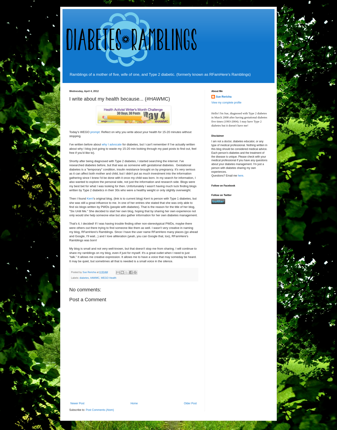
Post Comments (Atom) (100, 410)
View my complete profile (226, 102)
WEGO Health (108, 277)
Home (134, 403)
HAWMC (95, 277)
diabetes (84, 277)
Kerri (90, 198)
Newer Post (77, 403)
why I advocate (112, 144)
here (240, 175)
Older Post (190, 403)
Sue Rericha (223, 96)
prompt (94, 132)
